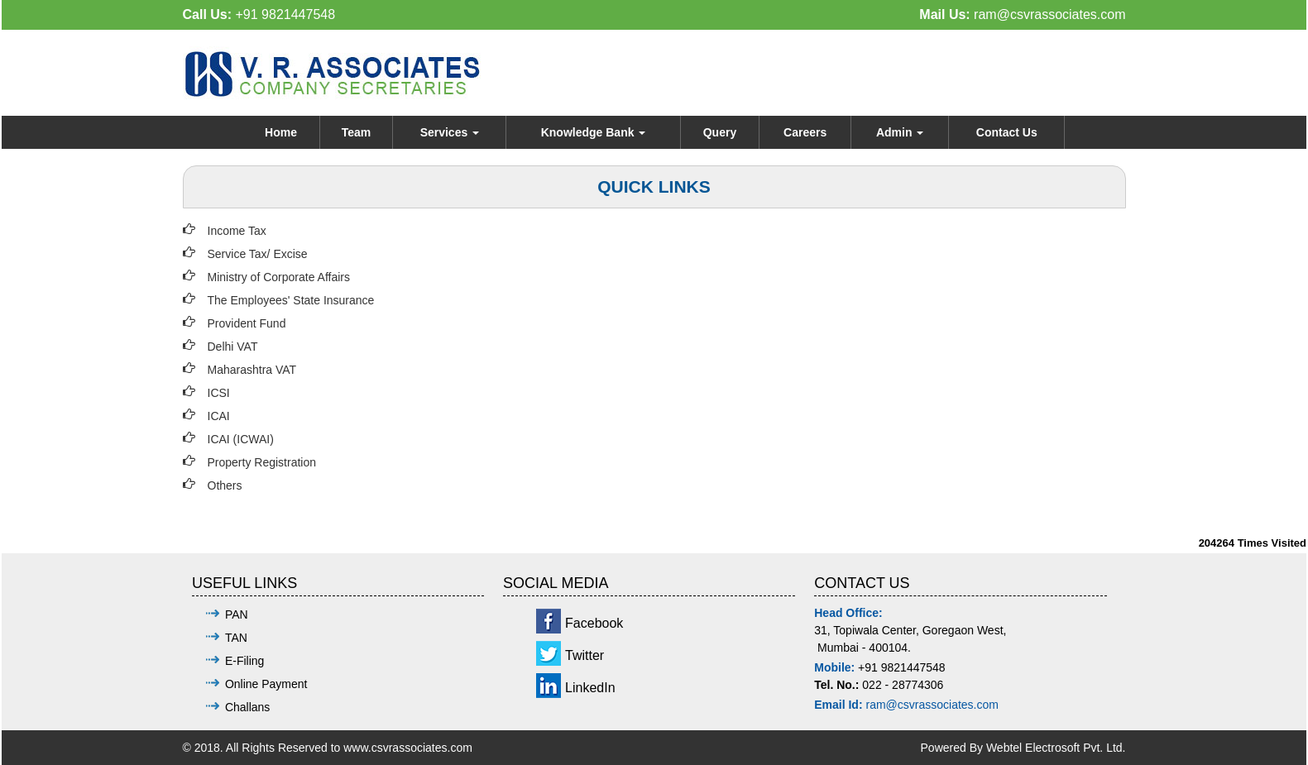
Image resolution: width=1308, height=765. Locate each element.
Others (225, 485)
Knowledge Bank (593, 132)
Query (719, 132)
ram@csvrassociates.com (1049, 14)
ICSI (219, 392)
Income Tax (237, 230)
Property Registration (262, 462)
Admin (899, 132)
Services (450, 132)
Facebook (594, 623)
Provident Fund (247, 323)
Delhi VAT (233, 346)
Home (281, 132)
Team (356, 132)
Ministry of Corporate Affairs (279, 277)
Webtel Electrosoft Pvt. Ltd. (1056, 747)
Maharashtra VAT (252, 369)
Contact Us (1006, 132)
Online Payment (266, 684)
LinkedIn (590, 688)
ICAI (219, 416)
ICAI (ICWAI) (241, 439)
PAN (236, 614)
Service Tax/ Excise (258, 254)
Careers (804, 132)
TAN (236, 637)
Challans (247, 707)
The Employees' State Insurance (291, 300)
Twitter (584, 655)
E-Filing (244, 660)
